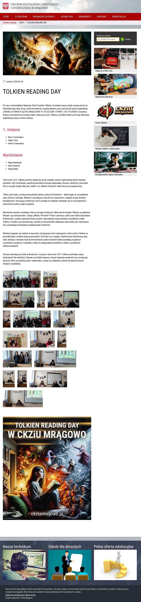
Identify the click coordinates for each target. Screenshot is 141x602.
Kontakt (102, 16)
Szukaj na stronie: (104, 35)
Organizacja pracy (44, 16)
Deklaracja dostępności (15, 595)
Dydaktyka (67, 16)
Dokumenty (85, 16)
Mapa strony (31, 595)
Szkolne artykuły (9, 22)
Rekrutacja (119, 16)
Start (6, 16)
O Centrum (21, 16)
